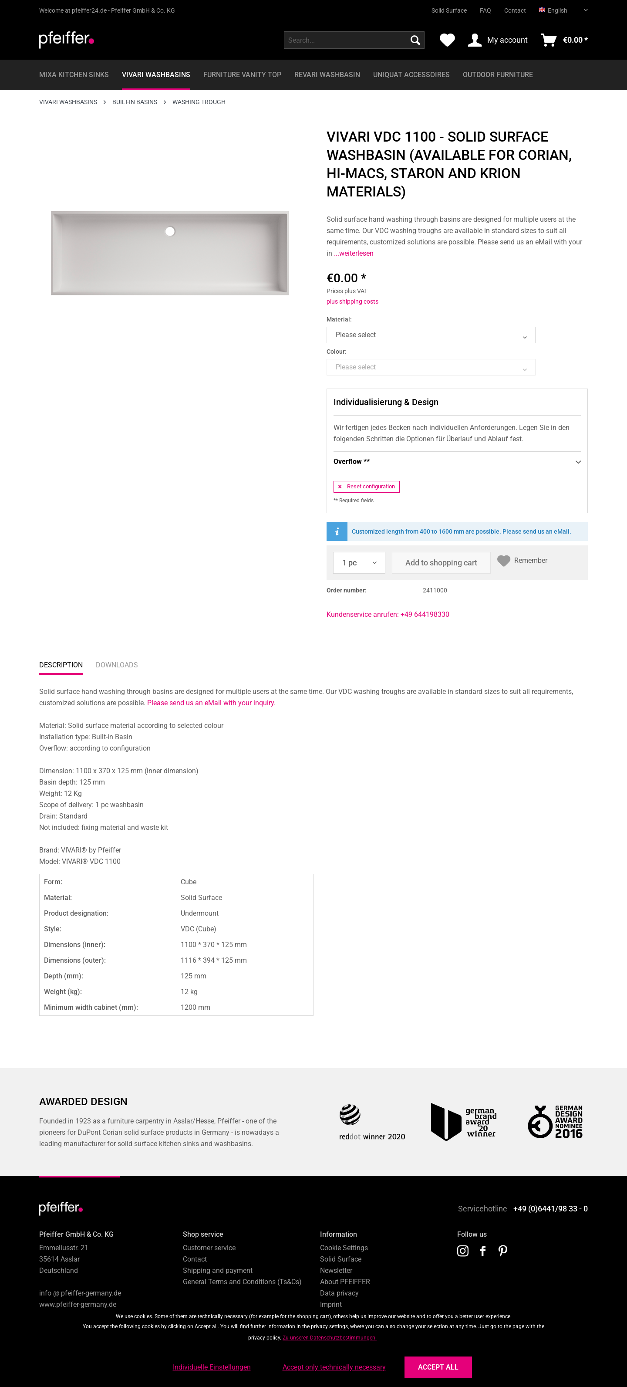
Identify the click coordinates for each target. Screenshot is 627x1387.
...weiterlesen (353, 253)
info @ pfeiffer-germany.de (80, 1293)
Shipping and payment (218, 1270)
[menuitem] (442, 7)
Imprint (331, 1304)
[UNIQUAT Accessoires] (411, 75)
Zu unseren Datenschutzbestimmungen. (330, 1338)
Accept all (438, 1367)
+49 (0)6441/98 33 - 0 (550, 1208)
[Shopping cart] (564, 40)
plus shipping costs (352, 301)
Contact (515, 10)
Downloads (117, 665)
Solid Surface (449, 10)
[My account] (498, 40)
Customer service (209, 1248)
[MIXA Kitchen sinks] (74, 75)
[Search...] (354, 40)
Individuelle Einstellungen (212, 1367)
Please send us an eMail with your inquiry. (211, 703)
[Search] (415, 40)
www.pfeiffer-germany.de (77, 1304)
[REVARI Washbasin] (327, 75)
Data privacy (339, 1293)
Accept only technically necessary (334, 1367)
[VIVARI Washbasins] (156, 75)
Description (61, 665)
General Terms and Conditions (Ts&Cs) (242, 1282)
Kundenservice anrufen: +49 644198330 (388, 614)
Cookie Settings (344, 1248)
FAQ (485, 10)
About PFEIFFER (345, 1282)
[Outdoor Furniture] (497, 75)
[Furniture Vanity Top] (242, 75)
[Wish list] (447, 40)
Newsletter (336, 1270)
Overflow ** (457, 462)
